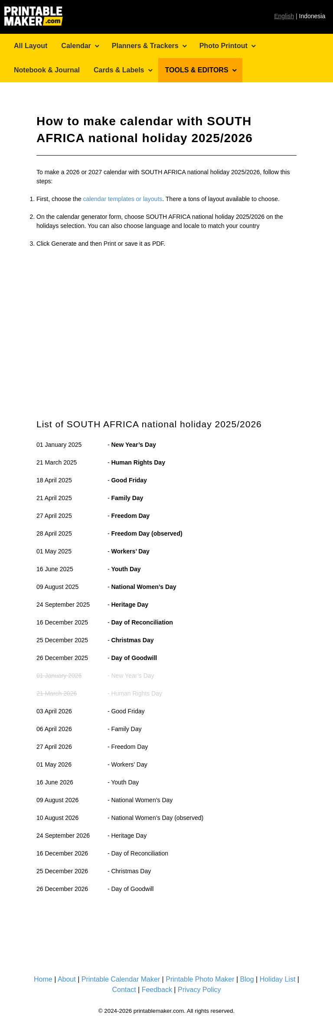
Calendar (76, 45)
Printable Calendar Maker (121, 979)
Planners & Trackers (145, 45)
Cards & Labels (119, 70)
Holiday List (278, 979)
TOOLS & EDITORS (197, 70)
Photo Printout (223, 45)
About (67, 979)
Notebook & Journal (47, 70)
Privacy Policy (199, 989)
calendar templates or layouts (122, 198)
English (284, 16)
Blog (247, 979)
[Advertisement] (166, 326)
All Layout (30, 45)
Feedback (157, 989)
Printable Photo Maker (200, 979)
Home (44, 979)
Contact (124, 989)
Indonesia (312, 16)
